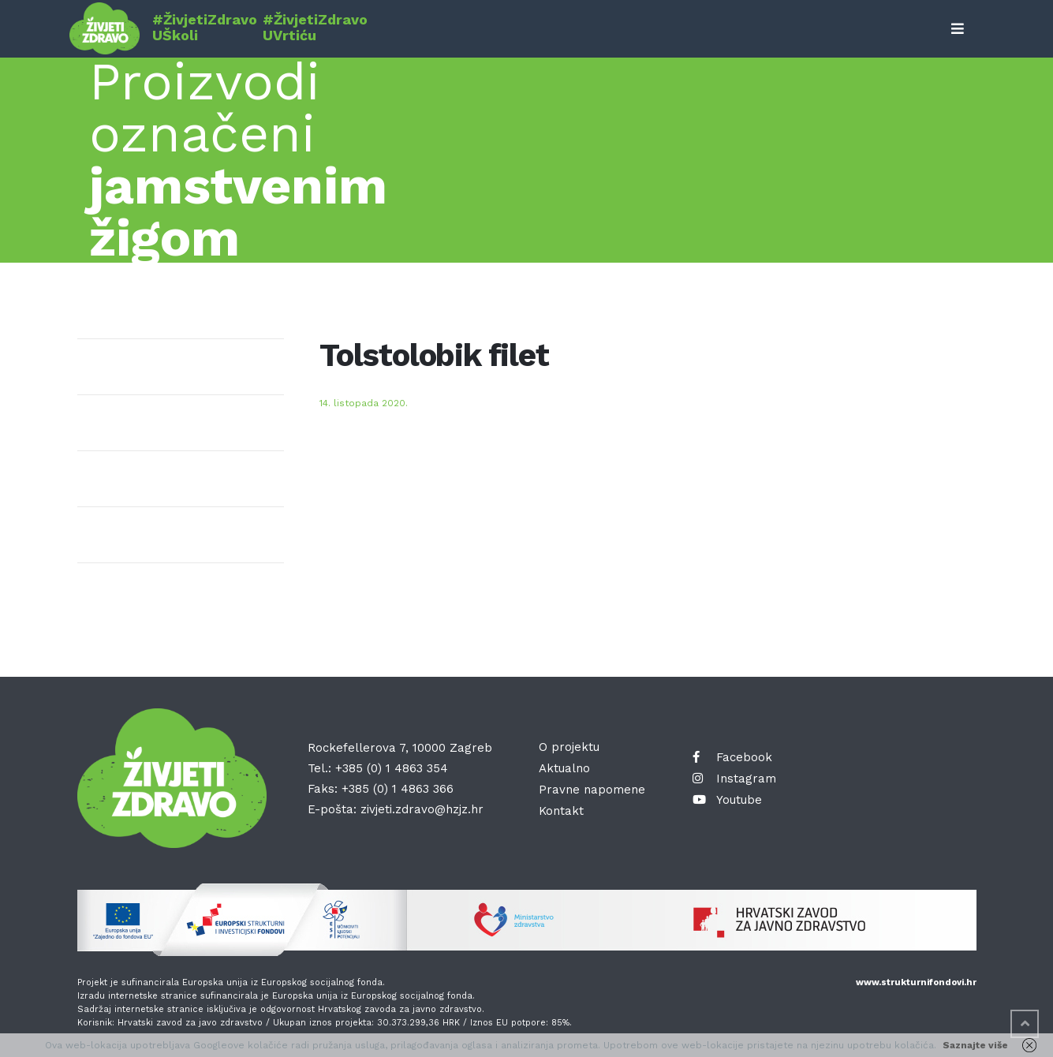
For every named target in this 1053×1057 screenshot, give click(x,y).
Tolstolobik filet (434, 355)
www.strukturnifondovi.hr (916, 982)
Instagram (734, 778)
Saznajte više (975, 1045)
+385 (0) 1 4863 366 (398, 789)
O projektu (569, 747)
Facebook (732, 757)
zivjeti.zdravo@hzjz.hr (422, 809)
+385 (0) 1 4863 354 (391, 768)
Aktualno (564, 768)
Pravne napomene (592, 789)
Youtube (727, 800)
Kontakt (561, 811)
